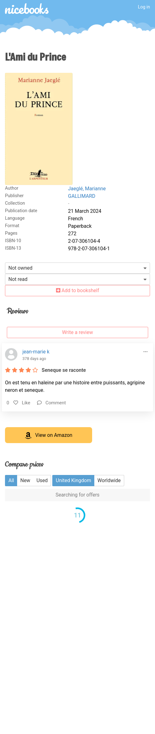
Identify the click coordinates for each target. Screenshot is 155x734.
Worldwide (109, 480)
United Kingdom (73, 480)
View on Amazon (48, 435)
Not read (17, 279)
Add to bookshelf (77, 290)
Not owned (20, 268)
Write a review (77, 332)
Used (42, 480)
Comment (51, 403)
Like (21, 403)
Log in (144, 7)
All (11, 480)
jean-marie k (35, 352)
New (25, 480)
